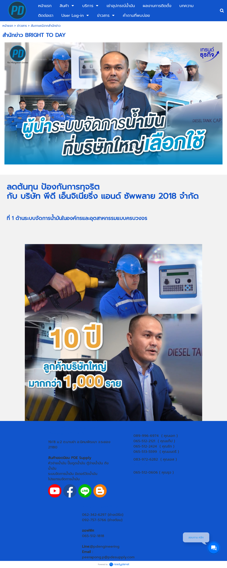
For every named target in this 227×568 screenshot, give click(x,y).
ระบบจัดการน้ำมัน (61, 473)
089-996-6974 (146, 435)
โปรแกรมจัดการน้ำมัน (64, 479)
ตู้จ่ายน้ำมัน (94, 463)
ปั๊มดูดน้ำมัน (76, 463)
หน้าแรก (7, 25)
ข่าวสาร (22, 25)
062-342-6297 (94, 514)
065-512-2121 (144, 441)
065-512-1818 (93, 536)
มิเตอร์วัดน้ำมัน (86, 473)
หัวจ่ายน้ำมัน (57, 463)
